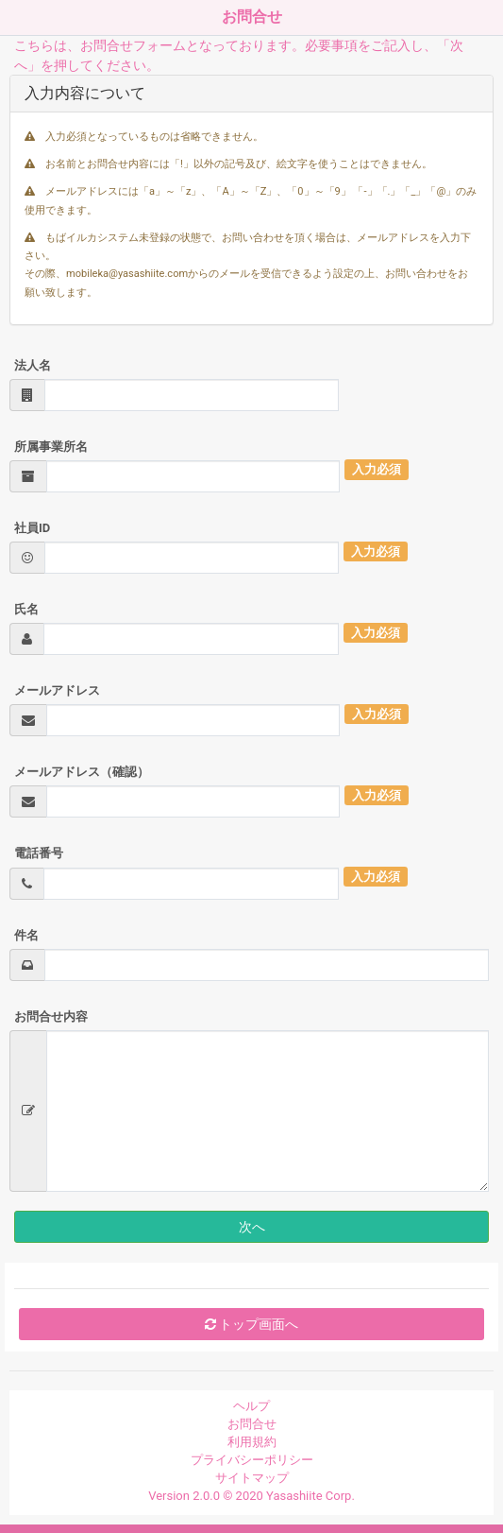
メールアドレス (57, 690)
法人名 (32, 365)
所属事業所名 (51, 446)
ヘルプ (251, 1406)
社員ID (32, 528)
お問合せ (252, 1424)
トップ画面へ (251, 1324)
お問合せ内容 (51, 1016)
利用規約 (252, 1442)
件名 (26, 935)
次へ (252, 1226)
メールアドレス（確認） (81, 772)
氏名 (26, 609)
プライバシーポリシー (252, 1460)
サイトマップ (252, 1478)
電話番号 (38, 853)
